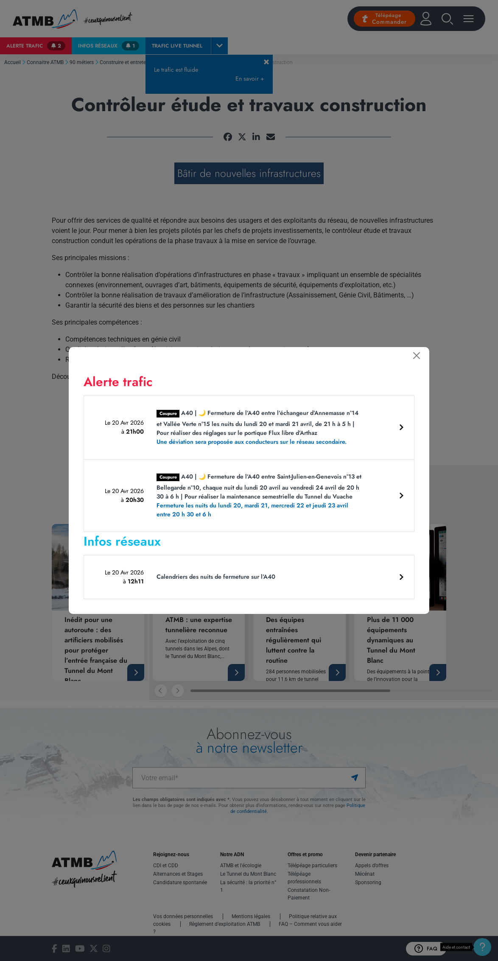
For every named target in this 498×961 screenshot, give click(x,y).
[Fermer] (416, 355)
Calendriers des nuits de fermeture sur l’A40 (216, 576)
